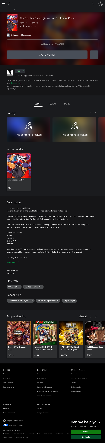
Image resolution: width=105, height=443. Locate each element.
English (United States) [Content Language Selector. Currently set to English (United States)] (15, 420)
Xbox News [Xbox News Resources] (40, 374)
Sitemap (6, 434)
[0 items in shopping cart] (94, 3)
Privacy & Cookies (34, 434)
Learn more (16, 83)
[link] (19, 172)
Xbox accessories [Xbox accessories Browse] (8, 387)
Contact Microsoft (18, 434)
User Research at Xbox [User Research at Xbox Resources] (44, 396)
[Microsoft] (52, 2)
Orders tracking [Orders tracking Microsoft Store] (76, 387)
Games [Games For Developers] (39, 408)
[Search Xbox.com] (9, 3)
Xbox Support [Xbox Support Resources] (41, 378)
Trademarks (59, 434)
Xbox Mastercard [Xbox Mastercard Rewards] (8, 413)
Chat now (86, 432)
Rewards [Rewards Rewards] (6, 408)
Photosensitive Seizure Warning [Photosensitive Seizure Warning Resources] (47, 391)
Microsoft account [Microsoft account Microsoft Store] (77, 374)
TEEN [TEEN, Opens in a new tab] (20, 71)
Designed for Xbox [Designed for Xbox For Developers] (43, 413)
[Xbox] (7, 9)
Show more (13, 262)
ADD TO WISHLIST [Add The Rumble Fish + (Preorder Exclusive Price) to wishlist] (47, 54)
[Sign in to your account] (100, 3)
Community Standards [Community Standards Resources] (44, 387)
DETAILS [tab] (38, 103)
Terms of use (48, 434)
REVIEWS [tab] (52, 103)
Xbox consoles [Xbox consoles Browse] (8, 374)
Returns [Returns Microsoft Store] (73, 382)
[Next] (95, 113)
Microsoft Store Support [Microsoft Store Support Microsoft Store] (79, 378)
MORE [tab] (67, 103)
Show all (83, 316)
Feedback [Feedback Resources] (40, 382)
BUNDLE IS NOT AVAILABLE (52, 44)
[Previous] (90, 113)
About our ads (8, 438)
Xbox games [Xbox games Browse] (7, 378)
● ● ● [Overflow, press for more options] (94, 55)
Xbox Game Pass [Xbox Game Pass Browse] (8, 382)
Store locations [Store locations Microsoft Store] (76, 391)
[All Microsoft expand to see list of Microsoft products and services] (3, 3)
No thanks (86, 437)
